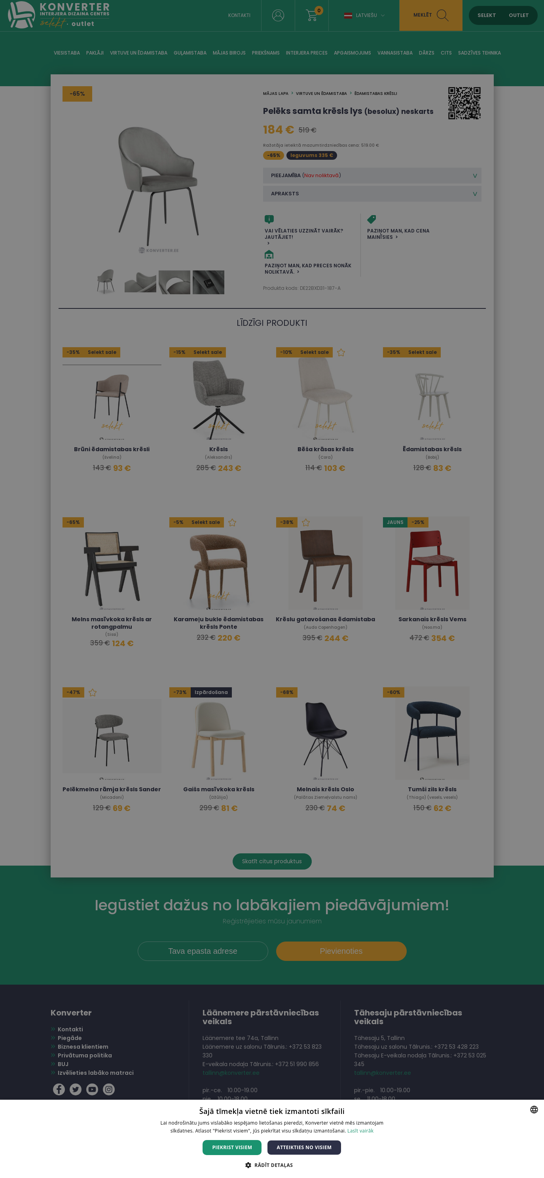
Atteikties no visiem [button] (304, 1147)
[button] (272, 1165)
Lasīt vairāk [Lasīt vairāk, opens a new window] (360, 1130)
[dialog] (272, 589)
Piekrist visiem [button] (232, 1147)
